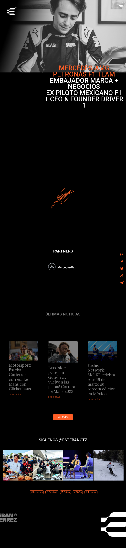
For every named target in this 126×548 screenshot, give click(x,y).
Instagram (37, 492)
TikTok (78, 492)
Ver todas (63, 417)
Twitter (65, 492)
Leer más (15, 394)
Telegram (90, 492)
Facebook (51, 492)
